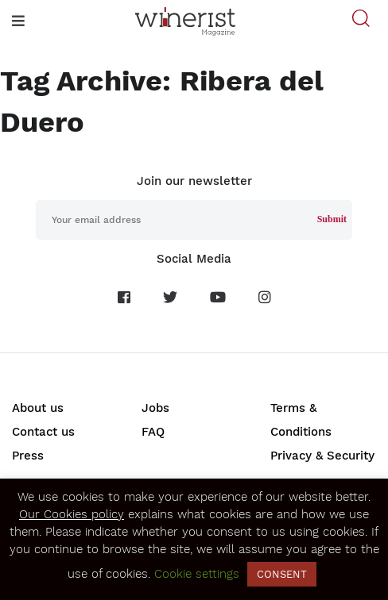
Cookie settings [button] (196, 574)
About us (38, 408)
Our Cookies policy (71, 514)
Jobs (155, 408)
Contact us (43, 432)
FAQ (153, 432)
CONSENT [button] (282, 574)
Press (28, 455)
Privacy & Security (322, 455)
